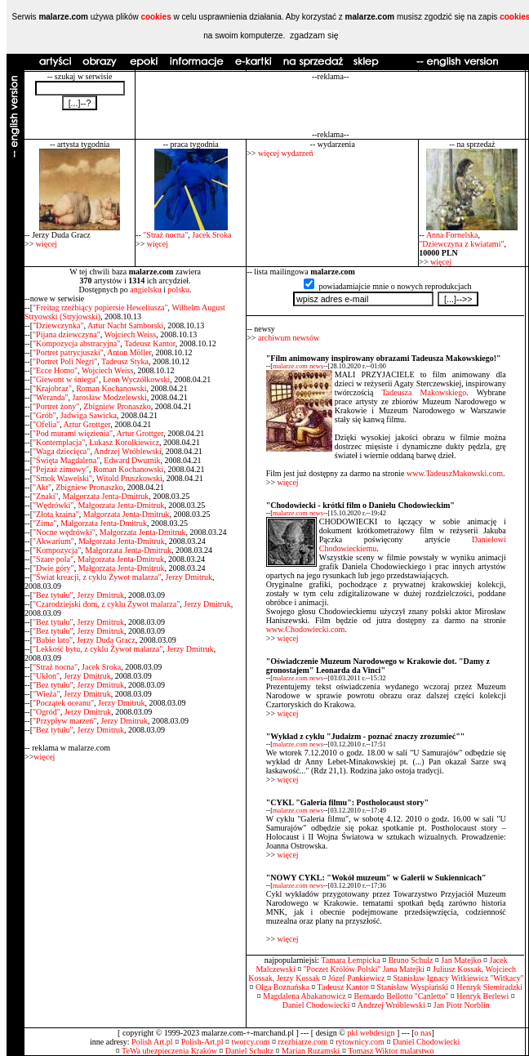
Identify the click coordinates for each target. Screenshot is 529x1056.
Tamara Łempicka (350, 960)
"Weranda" (50, 397)
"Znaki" (46, 496)
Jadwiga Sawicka (88, 415)
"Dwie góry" (53, 568)
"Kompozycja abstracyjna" (76, 343)
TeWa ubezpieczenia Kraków (169, 1050)
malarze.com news (298, 366)
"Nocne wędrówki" (64, 532)
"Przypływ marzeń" (64, 720)
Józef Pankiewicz (356, 978)
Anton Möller (129, 352)
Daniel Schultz (249, 1050)
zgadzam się (314, 35)
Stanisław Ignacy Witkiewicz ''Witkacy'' (458, 978)
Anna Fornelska (452, 234)
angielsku (145, 289)
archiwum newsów (288, 337)
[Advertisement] (330, 105)
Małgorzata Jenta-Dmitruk (106, 496)
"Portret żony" (56, 406)
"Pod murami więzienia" (73, 433)
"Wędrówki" (53, 505)
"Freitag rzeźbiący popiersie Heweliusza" (100, 307)
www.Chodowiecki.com (305, 629)
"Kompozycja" (57, 550)
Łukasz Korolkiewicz (124, 442)
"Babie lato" (53, 639)
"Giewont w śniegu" (66, 379)
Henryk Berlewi (482, 995)
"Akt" (42, 487)
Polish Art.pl (152, 1041)
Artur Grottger (87, 424)
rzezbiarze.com (302, 1041)
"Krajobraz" (52, 388)
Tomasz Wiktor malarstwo (390, 1050)
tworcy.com (251, 1041)
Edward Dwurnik (132, 460)
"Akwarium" (53, 541)
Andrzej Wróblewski (128, 451)
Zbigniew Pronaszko (117, 406)
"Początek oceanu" (63, 702)
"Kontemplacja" (59, 442)
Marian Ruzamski (311, 1050)
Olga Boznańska (282, 986)
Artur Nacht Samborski (125, 325)
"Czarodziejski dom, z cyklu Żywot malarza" (106, 603)
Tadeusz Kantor (150, 343)
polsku (178, 289)
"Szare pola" (53, 559)
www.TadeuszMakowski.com (455, 473)
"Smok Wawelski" (62, 478)
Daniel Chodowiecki (315, 1004)
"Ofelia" (46, 424)
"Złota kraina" (56, 514)
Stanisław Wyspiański (412, 986)
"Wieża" (46, 693)
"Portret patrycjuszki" (68, 352)
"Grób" (44, 415)
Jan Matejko (461, 960)
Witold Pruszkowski (129, 478)
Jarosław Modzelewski (109, 397)
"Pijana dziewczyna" (66, 334)
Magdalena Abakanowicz (304, 995)
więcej (46, 243)
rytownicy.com (360, 1041)
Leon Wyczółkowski (136, 379)
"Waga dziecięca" (61, 451)
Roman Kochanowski (111, 388)
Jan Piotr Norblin (461, 1004)
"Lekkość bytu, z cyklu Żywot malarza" (97, 648)
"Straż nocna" (165, 234)
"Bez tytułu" (53, 594)
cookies (155, 16)
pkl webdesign (370, 1032)
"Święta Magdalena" (66, 460)
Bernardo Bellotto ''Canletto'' (401, 995)
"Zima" (44, 523)
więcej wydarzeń (285, 153)
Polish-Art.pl (202, 1041)
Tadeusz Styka (125, 361)
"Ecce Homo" (55, 370)
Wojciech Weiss (130, 334)
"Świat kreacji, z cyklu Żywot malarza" (97, 577)
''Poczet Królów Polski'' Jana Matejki (364, 969)
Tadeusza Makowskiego (423, 392)
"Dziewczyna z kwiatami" (461, 243)
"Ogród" (46, 711)
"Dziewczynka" (58, 325)
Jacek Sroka (211, 234)
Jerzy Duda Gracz (106, 639)
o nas (423, 1032)
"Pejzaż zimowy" (61, 469)
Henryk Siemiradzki (489, 986)
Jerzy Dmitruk (189, 577)
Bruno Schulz (411, 960)
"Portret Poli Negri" (65, 361)
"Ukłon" (46, 675)
